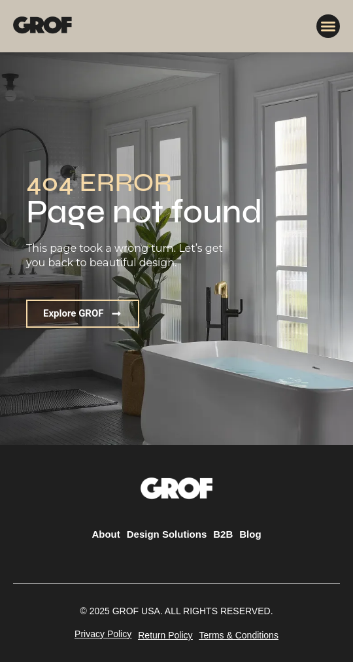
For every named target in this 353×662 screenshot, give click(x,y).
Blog (250, 534)
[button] (328, 26)
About (106, 534)
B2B (223, 534)
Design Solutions (167, 534)
